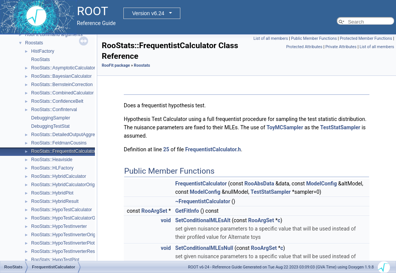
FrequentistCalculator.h (213, 149)
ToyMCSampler (285, 127)
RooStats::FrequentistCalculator (63, 151)
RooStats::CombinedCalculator (62, 93)
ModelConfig (321, 183)
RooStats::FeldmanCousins (59, 143)
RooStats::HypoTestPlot (55, 259)
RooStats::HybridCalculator (58, 176)
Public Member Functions (314, 38)
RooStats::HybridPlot (52, 193)
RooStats (40, 59)
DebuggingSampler (50, 118)
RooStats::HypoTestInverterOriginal (67, 234)
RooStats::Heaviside (52, 159)
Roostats (34, 43)
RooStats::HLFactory (52, 168)
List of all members (270, 38)
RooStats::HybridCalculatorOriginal (66, 184)
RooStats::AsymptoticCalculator (63, 68)
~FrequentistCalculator (202, 201)
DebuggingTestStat (50, 126)
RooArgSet (154, 211)
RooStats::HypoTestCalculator (61, 209)
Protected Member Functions (366, 38)
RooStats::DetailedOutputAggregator (68, 134)
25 (166, 149)
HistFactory (42, 51)
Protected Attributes (304, 46)
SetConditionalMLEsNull (204, 248)
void (165, 220)
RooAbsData (259, 183)
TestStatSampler (340, 127)
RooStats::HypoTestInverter (59, 226)
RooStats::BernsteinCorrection (62, 84)
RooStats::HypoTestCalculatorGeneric (69, 218)
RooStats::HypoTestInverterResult (65, 251)
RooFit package (116, 65)
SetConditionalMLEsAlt (202, 220)
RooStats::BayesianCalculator (61, 76)
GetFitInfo (187, 211)
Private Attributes (341, 46)
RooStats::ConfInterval (54, 109)
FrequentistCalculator (201, 183)
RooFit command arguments (53, 34)
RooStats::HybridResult (55, 201)
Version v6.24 (148, 13)
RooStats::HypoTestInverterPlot (63, 243)
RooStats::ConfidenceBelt (57, 101)
